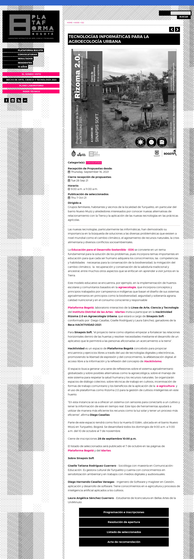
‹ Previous (171, 29)
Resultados (28, 57)
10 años (25, 65)
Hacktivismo (152, 361)
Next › (177, 29)
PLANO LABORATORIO (31, 84)
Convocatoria (93, 163)
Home (69, 23)
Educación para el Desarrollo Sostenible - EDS (102, 249)
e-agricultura (166, 386)
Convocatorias (30, 54)
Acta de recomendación (123, 542)
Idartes (106, 450)
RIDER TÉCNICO (31, 90)
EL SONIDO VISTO (31, 72)
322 (82, 23)
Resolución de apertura (124, 522)
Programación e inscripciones (123, 512)
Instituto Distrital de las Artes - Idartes (99, 312)
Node (76, 23)
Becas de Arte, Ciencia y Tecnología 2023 (31, 78)
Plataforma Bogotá (33, 50)
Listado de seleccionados (124, 532)
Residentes (28, 61)
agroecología (127, 287)
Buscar (183, 17)
